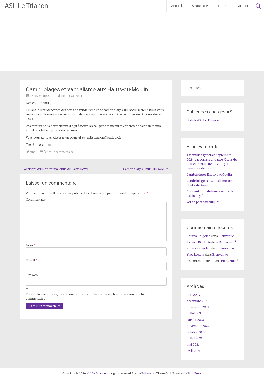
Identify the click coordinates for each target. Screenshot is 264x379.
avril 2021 (193, 351)
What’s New (200, 6)
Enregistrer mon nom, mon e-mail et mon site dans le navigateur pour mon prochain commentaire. (86, 296)
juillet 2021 (194, 338)
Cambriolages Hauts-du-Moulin (147, 169)
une (32, 152)
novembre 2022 (198, 326)
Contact (242, 6)
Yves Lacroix (195, 254)
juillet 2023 (194, 313)
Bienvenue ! (227, 236)
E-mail (32, 260)
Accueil (176, 6)
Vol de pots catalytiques (203, 202)
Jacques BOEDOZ (199, 242)
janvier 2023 (195, 319)
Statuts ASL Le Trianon (203, 120)
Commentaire (37, 199)
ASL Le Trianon (26, 6)
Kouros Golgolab (72, 95)
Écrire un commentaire (58, 152)
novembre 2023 (198, 307)
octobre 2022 (196, 332)
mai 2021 (193, 344)
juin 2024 (193, 295)
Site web (32, 275)
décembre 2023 (197, 301)
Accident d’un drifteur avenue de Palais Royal (54, 169)
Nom (31, 245)
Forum (222, 6)
